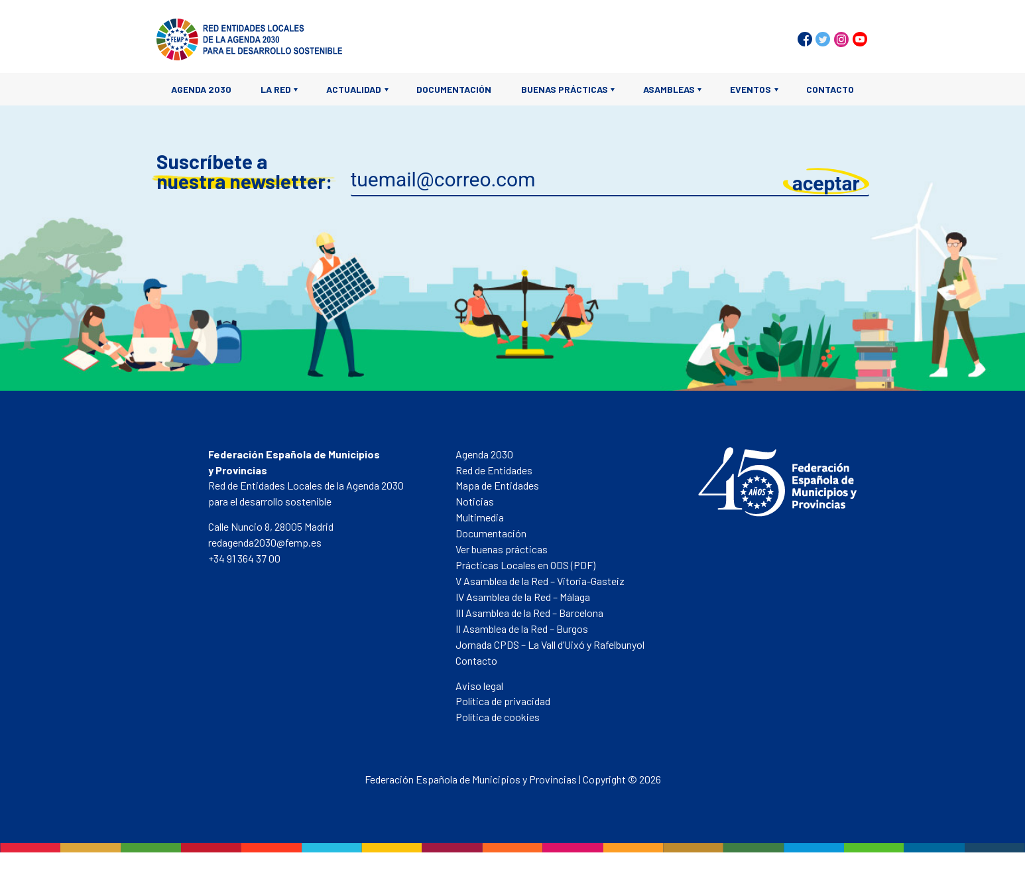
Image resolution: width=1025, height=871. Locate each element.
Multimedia (479, 517)
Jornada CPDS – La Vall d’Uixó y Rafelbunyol (549, 644)
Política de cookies (497, 716)
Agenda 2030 (201, 89)
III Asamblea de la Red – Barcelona (529, 612)
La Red (276, 89)
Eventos (750, 89)
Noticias (474, 501)
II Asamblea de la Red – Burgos (521, 628)
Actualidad (353, 89)
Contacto (830, 89)
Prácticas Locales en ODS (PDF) (525, 565)
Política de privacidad (502, 701)
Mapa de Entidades (497, 485)
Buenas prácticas (564, 89)
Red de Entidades (493, 470)
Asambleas (669, 89)
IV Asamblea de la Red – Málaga (522, 596)
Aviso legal (479, 685)
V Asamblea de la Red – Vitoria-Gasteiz (540, 580)
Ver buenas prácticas (501, 549)
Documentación (453, 89)
